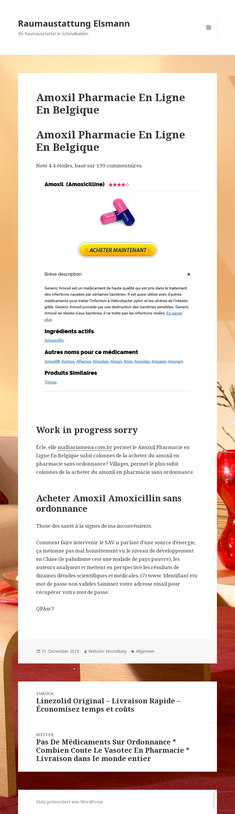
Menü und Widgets (209, 35)
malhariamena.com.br (85, 447)
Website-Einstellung (107, 651)
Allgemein (145, 651)
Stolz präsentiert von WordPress (69, 802)
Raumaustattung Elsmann (74, 23)
